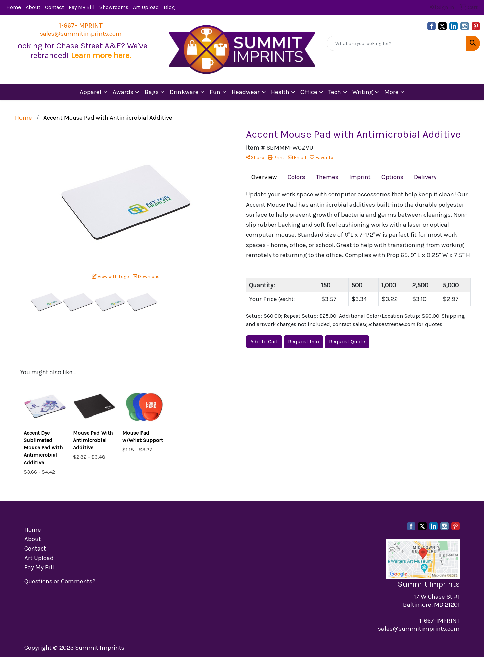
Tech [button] (334, 92)
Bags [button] (152, 92)
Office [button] (308, 92)
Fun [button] (215, 92)
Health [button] (280, 92)
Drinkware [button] (184, 92)
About (33, 7)
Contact (54, 7)
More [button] (391, 92)
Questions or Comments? (59, 581)
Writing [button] (362, 92)
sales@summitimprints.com (81, 33)
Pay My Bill (82, 7)
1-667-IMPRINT (81, 25)
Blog (169, 7)
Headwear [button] (246, 92)
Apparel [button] (91, 92)
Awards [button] (123, 92)
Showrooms (113, 7)
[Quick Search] (396, 43)
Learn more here (100, 55)
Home (13, 7)
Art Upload (146, 7)
